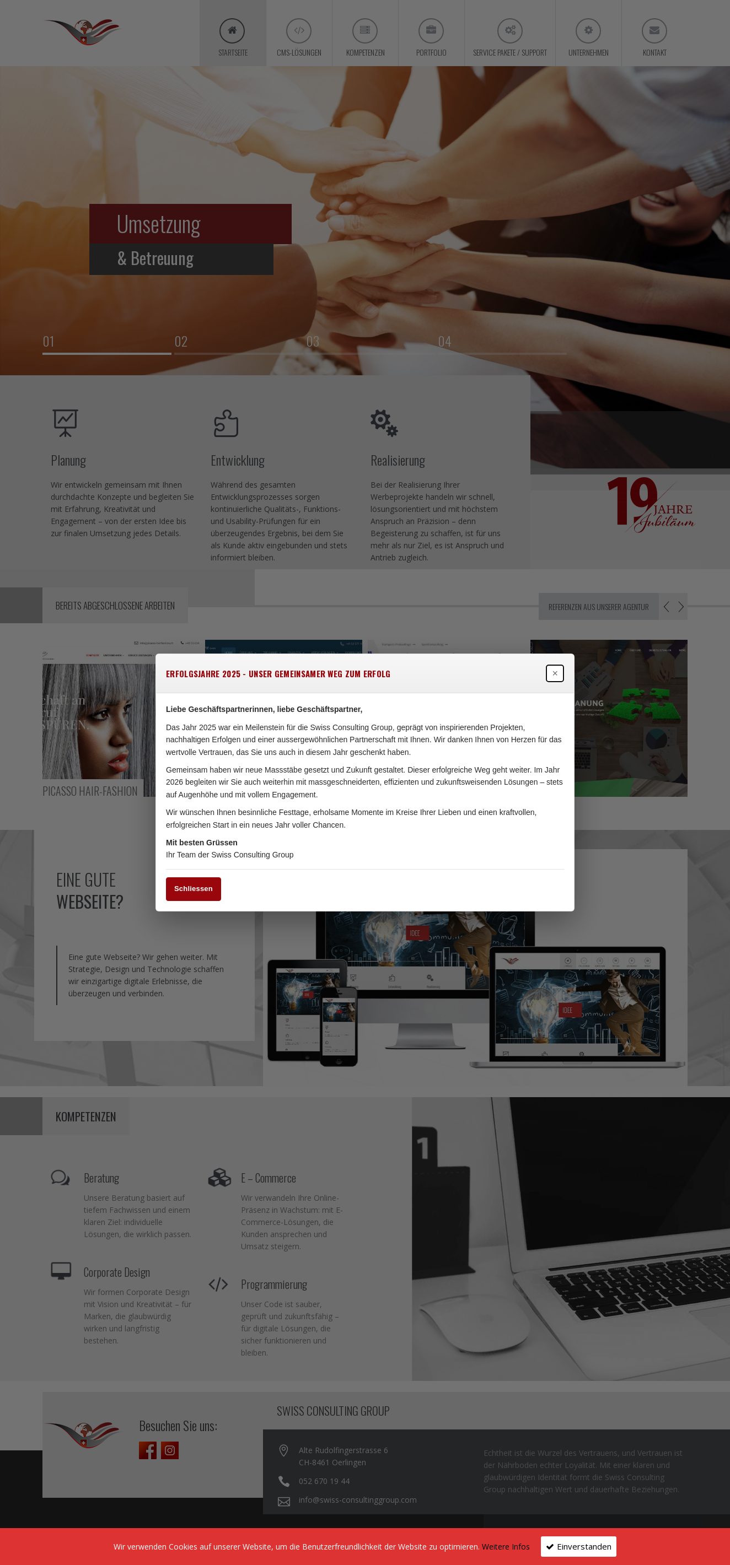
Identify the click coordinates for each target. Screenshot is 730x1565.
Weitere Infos (506, 1546)
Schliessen (193, 888)
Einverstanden (584, 1546)
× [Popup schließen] (555, 673)
